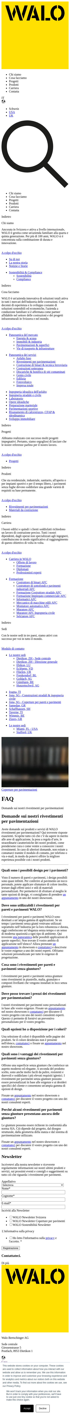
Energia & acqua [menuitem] (26, 338)
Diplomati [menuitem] (22, 569)
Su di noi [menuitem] (14, 259)
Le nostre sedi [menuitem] (17, 655)
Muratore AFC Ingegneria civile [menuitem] (35, 612)
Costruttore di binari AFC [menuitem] (31, 582)
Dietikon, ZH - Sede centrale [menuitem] (33, 658)
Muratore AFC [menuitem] (25, 609)
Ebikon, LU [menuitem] (23, 665)
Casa (4, 1361)
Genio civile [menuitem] (23, 375)
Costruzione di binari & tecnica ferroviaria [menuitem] (41, 365)
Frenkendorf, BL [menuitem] (26, 675)
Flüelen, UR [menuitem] (23, 672)
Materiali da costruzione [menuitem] (23, 510)
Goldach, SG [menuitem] (24, 678)
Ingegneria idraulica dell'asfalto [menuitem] (28, 391)
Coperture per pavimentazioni (19, 789)
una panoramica (22, 937)
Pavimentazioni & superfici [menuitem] (32, 345)
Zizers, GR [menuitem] (15, 719)
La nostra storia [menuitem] (18, 262)
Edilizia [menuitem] (21, 378)
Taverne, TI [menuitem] (16, 712)
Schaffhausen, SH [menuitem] (19, 708)
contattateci (45, 947)
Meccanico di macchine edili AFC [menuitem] (36, 602)
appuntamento (56, 1008)
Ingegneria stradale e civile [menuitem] (25, 395)
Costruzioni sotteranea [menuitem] (29, 368)
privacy (50, 1238)
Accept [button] (27, 1408)
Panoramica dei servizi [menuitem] (22, 354)
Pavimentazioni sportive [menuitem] (23, 408)
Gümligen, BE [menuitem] (25, 682)
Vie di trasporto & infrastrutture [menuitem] (35, 348)
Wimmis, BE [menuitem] (16, 715)
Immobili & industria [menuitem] (29, 341)
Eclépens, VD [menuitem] (24, 668)
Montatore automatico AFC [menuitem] (32, 606)
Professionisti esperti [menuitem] (28, 572)
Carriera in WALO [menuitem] (20, 559)
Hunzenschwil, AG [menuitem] (27, 685)
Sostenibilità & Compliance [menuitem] (25, 272)
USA (12, 112)
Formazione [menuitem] (23, 565)
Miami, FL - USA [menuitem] (27, 728)
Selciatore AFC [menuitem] (25, 616)
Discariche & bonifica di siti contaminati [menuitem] (40, 371)
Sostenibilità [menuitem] (23, 275)
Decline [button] (42, 1408)
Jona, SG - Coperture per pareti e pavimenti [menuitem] (35, 702)
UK (11, 115)
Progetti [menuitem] (13, 461)
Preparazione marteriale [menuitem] (23, 405)
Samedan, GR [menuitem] (17, 705)
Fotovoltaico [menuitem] (24, 382)
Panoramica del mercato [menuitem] (23, 334)
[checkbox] (34, 1221)
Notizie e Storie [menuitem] (18, 266)
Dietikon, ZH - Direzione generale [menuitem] (36, 661)
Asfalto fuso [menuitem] (23, 358)
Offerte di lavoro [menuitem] (26, 562)
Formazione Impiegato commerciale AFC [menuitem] (41, 595)
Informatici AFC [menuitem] (26, 599)
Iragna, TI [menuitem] (15, 692)
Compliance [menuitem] (23, 279)
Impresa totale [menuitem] (24, 385)
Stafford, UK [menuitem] (24, 732)
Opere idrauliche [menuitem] (19, 402)
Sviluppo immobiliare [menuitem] (22, 418)
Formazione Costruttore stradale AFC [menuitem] (38, 592)
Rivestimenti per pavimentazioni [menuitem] (35, 361)
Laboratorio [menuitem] (16, 398)
